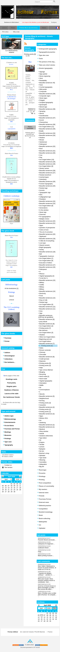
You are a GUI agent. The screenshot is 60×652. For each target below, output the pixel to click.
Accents (41, 190)
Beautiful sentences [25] (47, 186)
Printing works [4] (45, 365)
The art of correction (46, 232)
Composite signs (44, 96)
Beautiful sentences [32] (47, 146)
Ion (40, 420)
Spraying (42, 111)
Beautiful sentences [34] (47, 133)
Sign (40, 313)
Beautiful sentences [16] (47, 267)
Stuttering (42, 422)
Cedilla (41, 285)
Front (41, 296)
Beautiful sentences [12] (47, 307)
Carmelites (42, 462)
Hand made (43, 379)
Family (41, 249)
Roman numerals (45, 350)
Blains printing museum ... (46, 555)
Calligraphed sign (45, 197)
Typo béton (43, 438)
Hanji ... (40, 552)
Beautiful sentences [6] (46, 357)
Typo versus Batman (46, 370)
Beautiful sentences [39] (47, 94)
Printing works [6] (47, 346)
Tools (40, 58)
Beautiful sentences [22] (47, 221)
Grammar (42, 214)
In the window (44, 210)
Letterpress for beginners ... (46, 544)
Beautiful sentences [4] (46, 407)
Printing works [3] (45, 403)
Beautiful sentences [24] (47, 201)
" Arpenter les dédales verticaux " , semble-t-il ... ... (46, 574)
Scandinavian (43, 115)
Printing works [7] (45, 328)
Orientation (43, 383)
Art (39, 525)
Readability (43, 80)
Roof (40, 148)
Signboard (42, 236)
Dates (41, 348)
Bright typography (45, 247)
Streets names (44, 168)
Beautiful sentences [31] (47, 151)
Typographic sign (45, 192)
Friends (40, 496)
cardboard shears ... (44, 548)
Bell (40, 254)
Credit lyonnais (44, 359)
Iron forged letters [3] (46, 332)
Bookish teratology (44, 512)
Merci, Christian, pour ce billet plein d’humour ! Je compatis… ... (47, 594)
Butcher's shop (44, 453)
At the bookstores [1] (11, 288)
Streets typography (45, 68)
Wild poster (43, 89)
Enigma (41, 442)
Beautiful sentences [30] (47, 153)
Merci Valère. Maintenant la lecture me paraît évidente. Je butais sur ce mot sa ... (47, 567)
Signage (42, 72)
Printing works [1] (45, 411)
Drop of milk (43, 300)
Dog (40, 157)
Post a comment (30, 127)
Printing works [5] (45, 363)
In (40, 271)
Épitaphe (42, 449)
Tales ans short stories (46, 65)
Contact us (8, 465)
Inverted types (44, 177)
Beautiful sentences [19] (47, 238)
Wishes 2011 (43, 418)
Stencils (42, 394)
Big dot (41, 466)
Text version (8, 467)
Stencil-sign (43, 107)
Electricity (42, 293)
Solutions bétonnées (46, 436)
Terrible (41, 444)
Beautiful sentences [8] (46, 324)
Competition (42, 509)
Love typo (42, 243)
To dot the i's (43, 278)
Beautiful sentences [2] (46, 425)
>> (55, 608)
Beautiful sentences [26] (47, 181)
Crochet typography (45, 87)
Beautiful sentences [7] (46, 343)
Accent (41, 120)
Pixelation (42, 199)
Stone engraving (44, 76)
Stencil (11, 296)
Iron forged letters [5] (46, 304)
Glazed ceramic (44, 245)
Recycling (42, 374)
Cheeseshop (43, 122)
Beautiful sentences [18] (47, 252)
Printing (41, 480)
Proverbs (41, 473)
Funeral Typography (46, 184)
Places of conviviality (45, 486)
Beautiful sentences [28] (47, 170)
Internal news (43, 492)
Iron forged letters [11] (46, 126)
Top (30, 642)
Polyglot (42, 100)
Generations (43, 208)
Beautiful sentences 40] (47, 83)
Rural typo (41, 470)
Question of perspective (47, 227)
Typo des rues (43, 55)
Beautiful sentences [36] (47, 124)
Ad (40, 387)
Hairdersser (43, 142)
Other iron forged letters (47, 337)
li (39, 392)
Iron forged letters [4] (46, 326)
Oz (40, 440)
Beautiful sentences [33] (47, 135)
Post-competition (44, 483)
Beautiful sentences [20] (47, 234)
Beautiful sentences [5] (46, 396)
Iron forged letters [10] (46, 159)
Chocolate (42, 354)
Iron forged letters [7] (46, 258)
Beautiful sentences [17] (47, 265)
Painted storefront (45, 175)
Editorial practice (44, 505)
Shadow (42, 137)
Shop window (43, 431)
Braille (41, 131)
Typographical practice (46, 52)
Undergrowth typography (47, 49)
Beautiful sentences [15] (47, 280)
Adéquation (43, 464)
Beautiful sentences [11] (47, 309)
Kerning (41, 400)
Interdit (41, 433)
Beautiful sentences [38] (47, 109)
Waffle (41, 385)
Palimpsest (43, 144)
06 (41, 615)
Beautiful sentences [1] (46, 427)
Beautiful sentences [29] (47, 162)
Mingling (42, 372)
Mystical (42, 429)
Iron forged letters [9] (46, 166)
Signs (41, 225)
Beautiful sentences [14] (47, 291)
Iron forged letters (45, 341)
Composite (42, 91)
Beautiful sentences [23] (47, 203)
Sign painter (43, 74)
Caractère (42, 405)
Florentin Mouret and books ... (47, 540)
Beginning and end (45, 339)
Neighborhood (44, 398)
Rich (40, 195)
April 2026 (47, 605)
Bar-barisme (43, 330)
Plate (41, 368)
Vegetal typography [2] (46, 276)
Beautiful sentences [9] (46, 319)
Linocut (11, 300)
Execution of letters (45, 263)
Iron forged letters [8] (46, 206)
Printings (41, 476)
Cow (40, 155)
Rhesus (41, 274)
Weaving (42, 460)
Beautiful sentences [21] (47, 223)
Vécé (41, 78)
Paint (41, 85)
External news (43, 502)
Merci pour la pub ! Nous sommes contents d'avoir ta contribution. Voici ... (46, 580)
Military (41, 282)
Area (40, 311)
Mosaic (41, 140)
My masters (42, 489)
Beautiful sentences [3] (46, 414)
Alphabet (42, 455)
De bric (41, 451)
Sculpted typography (46, 102)
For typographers (45, 216)
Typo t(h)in (42, 458)
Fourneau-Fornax (44, 499)
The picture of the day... (46, 62)
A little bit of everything (46, 241)
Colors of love (43, 230)
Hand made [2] (44, 376)
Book (40, 515)
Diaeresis (42, 361)
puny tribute (43, 321)
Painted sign (43, 188)
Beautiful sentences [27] (47, 173)
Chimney (42, 352)
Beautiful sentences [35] (47, 129)
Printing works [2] (45, 409)
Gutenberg (42, 179)
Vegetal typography (45, 381)
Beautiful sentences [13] (47, 298)
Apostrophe (43, 105)
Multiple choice (44, 219)
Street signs (43, 98)
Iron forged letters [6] (46, 260)
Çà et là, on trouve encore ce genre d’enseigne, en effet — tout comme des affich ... (47, 587)
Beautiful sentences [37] (47, 118)
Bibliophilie (42, 522)
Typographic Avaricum (46, 256)
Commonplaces (44, 389)
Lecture (41, 447)
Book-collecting (43, 518)
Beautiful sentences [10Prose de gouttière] (45, 316)
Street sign (42, 212)
